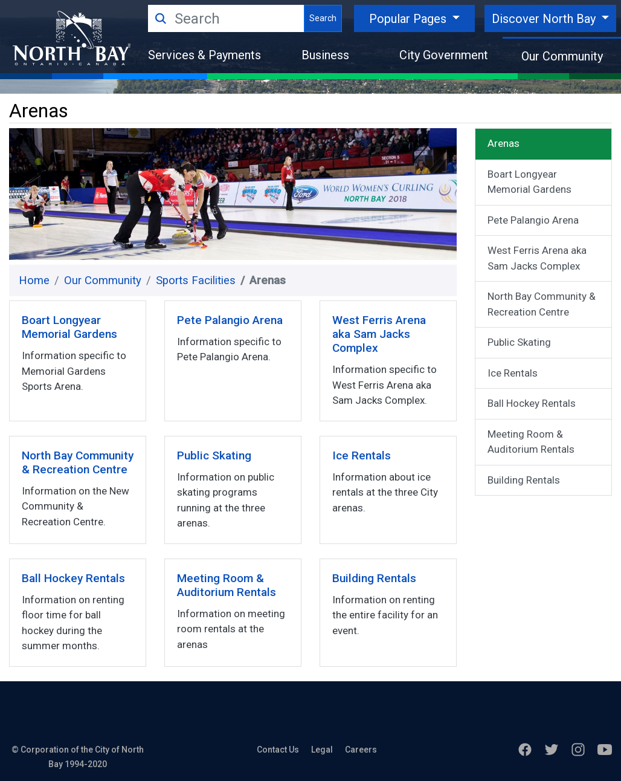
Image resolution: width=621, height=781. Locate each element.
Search (322, 18)
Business (325, 55)
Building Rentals (523, 480)
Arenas (503, 143)
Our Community (562, 56)
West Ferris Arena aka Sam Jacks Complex (537, 258)
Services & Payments (204, 55)
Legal (322, 749)
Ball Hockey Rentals (531, 403)
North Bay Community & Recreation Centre (541, 304)
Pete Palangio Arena (533, 220)
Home (34, 280)
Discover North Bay (545, 18)
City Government (443, 55)
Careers (361, 749)
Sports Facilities (196, 280)
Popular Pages (409, 18)
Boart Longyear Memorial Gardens (529, 182)
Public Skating (519, 342)
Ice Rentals (512, 373)
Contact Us (278, 749)
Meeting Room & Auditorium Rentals (530, 442)
